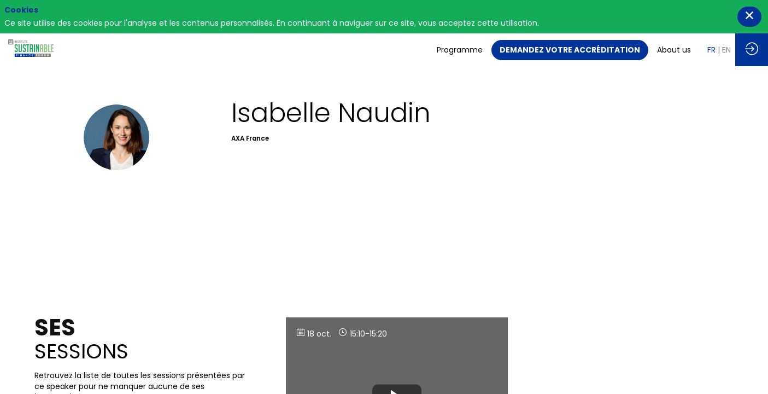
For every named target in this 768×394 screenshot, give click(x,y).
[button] (569, 50)
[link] (460, 49)
